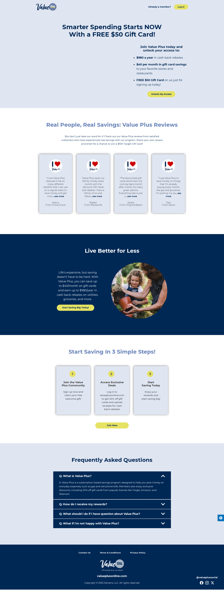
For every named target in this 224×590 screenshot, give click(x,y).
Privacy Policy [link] (138, 553)
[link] (220, 518)
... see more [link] (58, 196)
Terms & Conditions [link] (111, 553)
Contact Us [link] (84, 553)
